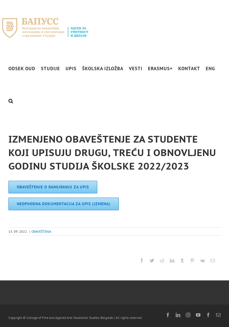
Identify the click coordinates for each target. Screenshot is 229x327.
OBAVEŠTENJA (41, 231)
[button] (10, 101)
